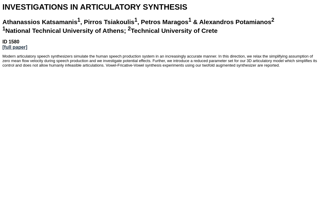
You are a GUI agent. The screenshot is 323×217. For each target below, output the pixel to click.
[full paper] (14, 47)
